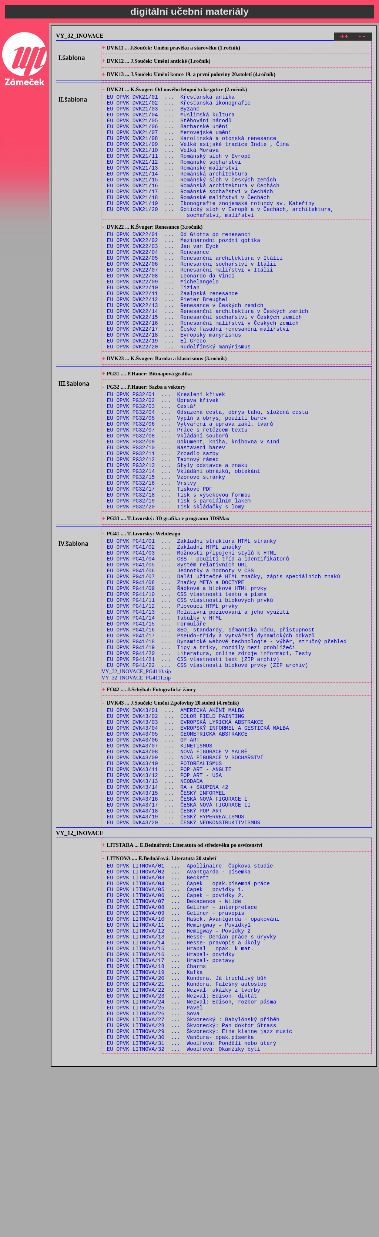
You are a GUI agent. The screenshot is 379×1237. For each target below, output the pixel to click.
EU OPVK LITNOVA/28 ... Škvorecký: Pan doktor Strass (191, 1191)
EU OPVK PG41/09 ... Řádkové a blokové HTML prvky (187, 680)
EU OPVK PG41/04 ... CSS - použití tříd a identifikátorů (198, 645)
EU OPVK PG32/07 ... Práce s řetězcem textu (177, 494)
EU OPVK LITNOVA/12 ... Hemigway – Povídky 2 (179, 1078)
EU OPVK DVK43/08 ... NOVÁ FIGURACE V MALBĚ (177, 869)
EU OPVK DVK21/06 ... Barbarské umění (167, 138)
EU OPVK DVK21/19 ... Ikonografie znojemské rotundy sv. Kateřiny (211, 230)
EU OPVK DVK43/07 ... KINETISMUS (159, 862)
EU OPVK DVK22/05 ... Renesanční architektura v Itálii (195, 293)
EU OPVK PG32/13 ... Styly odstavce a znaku (177, 536)
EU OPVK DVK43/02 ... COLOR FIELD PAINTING (175, 827)
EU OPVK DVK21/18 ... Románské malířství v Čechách (188, 222)
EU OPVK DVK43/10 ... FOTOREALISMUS (164, 883)
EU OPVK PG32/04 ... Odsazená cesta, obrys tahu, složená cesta (207, 473)
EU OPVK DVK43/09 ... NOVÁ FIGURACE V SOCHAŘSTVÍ (185, 876)
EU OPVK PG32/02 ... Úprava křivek (163, 459)
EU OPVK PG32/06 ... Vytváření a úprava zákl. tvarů (190, 487)
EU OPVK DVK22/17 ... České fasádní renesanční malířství (198, 378)
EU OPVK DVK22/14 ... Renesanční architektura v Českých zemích (207, 357)
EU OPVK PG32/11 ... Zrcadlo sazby (163, 522)
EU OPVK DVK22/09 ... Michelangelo (163, 322)
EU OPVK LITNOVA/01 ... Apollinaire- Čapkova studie (190, 1001)
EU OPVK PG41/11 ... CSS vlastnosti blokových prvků (190, 694)
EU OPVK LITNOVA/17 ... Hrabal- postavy (171, 1113)
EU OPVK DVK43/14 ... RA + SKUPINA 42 (167, 912)
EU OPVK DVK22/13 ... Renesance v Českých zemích (185, 350)
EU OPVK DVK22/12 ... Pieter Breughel (167, 343)
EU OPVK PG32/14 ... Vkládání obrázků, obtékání (183, 543)
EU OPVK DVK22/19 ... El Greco (156, 392)
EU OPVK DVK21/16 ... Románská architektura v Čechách (193, 208)
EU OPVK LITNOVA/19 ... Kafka (155, 1127)
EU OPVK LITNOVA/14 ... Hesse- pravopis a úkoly (183, 1092)
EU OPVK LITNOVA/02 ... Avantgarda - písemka (179, 1008)
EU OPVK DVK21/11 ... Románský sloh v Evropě (179, 173)
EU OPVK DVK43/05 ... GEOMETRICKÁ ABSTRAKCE (177, 848)
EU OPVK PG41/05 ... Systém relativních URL (177, 652)
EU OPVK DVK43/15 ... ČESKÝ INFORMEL (166, 919)
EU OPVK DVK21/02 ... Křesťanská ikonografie (179, 110)
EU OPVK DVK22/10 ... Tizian (153, 329)
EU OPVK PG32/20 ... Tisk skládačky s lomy (175, 585)
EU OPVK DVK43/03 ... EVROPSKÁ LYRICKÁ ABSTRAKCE (185, 834)
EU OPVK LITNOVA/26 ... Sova (153, 1176)
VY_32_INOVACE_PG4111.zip (136, 784)
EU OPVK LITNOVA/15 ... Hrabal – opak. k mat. (180, 1099)
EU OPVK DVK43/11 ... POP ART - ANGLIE (169, 890)
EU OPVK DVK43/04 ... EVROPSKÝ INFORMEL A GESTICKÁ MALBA (198, 841)
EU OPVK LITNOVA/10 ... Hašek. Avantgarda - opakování (193, 1064)
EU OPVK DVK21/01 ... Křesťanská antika (171, 103)
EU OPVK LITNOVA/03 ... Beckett (158, 1015)
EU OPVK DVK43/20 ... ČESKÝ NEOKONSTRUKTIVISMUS (183, 954)
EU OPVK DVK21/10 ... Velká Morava (163, 166)
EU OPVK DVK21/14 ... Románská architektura (177, 194)
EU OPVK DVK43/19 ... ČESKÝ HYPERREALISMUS (175, 947)
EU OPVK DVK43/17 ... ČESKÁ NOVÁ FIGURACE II (179, 933)
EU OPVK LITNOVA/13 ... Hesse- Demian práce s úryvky (191, 1085)
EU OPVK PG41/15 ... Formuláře (156, 722)
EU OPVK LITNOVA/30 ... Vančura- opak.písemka (180, 1205)
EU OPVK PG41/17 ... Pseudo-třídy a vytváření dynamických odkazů (211, 736)
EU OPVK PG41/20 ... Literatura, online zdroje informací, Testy (209, 757)
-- (362, 37)
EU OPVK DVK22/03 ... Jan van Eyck (163, 279)
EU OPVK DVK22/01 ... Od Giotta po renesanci (179, 265)
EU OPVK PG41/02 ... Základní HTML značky (174, 631)
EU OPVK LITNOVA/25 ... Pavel (155, 1169)
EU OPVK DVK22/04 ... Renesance (158, 286)
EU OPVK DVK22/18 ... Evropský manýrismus (174, 385)
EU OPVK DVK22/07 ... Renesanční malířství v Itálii (190, 307)
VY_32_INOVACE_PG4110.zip (136, 778)
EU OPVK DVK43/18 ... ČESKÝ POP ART (164, 940)
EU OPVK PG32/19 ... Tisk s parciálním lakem (179, 578)
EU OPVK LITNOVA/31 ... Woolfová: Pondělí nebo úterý (191, 1212)
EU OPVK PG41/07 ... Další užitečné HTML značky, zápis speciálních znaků (223, 666)
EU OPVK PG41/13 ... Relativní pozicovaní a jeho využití (198, 708)
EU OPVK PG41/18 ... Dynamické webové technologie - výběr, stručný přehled (227, 743)
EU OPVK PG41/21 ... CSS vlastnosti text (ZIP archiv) (193, 764)
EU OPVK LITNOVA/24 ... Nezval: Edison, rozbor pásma (191, 1162)
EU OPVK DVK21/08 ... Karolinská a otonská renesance (191, 152)
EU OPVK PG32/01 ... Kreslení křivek (166, 452)
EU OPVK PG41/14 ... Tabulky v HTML (164, 715)
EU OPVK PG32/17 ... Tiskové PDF (159, 564)
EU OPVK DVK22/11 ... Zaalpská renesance (172, 336)
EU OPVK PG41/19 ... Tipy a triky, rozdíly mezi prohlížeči (201, 750)
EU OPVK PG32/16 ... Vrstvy (152, 557)
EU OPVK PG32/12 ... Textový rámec (163, 529)
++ (344, 37)
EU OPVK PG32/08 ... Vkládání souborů (167, 501)
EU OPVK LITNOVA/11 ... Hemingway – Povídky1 (179, 1071)
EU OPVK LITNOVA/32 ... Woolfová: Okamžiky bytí (183, 1219)
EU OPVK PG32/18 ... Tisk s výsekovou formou (179, 571)
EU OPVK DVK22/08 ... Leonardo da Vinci (171, 314)
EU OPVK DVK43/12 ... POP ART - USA (164, 898)
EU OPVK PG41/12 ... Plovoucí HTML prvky (172, 701)
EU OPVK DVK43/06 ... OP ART (153, 855)
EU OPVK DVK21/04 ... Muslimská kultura (171, 124)
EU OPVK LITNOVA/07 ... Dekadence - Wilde (174, 1043)
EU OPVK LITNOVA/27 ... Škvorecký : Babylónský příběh (193, 1183)
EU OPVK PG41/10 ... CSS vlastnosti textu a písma (187, 687)
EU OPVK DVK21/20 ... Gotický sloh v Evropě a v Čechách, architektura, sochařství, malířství (220, 241)
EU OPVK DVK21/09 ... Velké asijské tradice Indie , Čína (198, 159)
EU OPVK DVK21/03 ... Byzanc (153, 117)
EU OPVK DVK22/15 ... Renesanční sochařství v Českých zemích (204, 364)
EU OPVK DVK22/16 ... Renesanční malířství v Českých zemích (203, 371)
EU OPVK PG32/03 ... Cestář (152, 466)
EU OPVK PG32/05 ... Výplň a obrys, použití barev (187, 480)
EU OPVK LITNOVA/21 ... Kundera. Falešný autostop (187, 1141)
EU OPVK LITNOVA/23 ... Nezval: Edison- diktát (182, 1155)
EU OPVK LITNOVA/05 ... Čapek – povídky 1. (175, 1029)
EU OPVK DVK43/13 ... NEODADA (155, 905)
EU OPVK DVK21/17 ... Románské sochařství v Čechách (190, 215)
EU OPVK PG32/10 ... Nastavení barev (166, 515)
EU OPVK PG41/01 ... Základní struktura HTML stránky (191, 624)
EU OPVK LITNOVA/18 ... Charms (156, 1120)
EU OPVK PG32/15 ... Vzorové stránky (166, 550)
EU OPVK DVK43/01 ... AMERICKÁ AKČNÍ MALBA (175, 820)
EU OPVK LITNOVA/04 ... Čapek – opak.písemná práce (188, 1022)
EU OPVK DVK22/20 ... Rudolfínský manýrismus (179, 399)
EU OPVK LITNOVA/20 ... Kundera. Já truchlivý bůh (187, 1134)
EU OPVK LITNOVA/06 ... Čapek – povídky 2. (175, 1036)
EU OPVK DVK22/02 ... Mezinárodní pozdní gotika (183, 272)
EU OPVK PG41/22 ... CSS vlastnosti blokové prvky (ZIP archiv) (207, 771)
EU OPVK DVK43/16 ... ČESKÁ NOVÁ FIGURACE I (177, 926)
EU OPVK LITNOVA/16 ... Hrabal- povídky (171, 1106)
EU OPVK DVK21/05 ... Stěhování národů (169, 131)
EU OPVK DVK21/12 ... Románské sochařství (174, 180)
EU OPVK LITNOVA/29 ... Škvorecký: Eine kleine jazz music (199, 1198)
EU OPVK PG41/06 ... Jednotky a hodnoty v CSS (180, 659)
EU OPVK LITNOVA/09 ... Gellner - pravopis (175, 1057)
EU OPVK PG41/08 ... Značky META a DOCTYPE (175, 673)
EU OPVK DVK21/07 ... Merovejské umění (169, 145)
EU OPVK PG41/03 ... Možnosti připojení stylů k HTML (191, 638)
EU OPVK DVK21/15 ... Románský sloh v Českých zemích (191, 201)
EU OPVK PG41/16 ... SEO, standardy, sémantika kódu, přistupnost (211, 729)
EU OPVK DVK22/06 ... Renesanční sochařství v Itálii (191, 300)
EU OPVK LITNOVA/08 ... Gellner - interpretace (182, 1050)
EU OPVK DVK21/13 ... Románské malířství (172, 187)
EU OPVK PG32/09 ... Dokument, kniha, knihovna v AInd (193, 508)
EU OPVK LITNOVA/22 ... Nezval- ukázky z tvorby (183, 1148)
